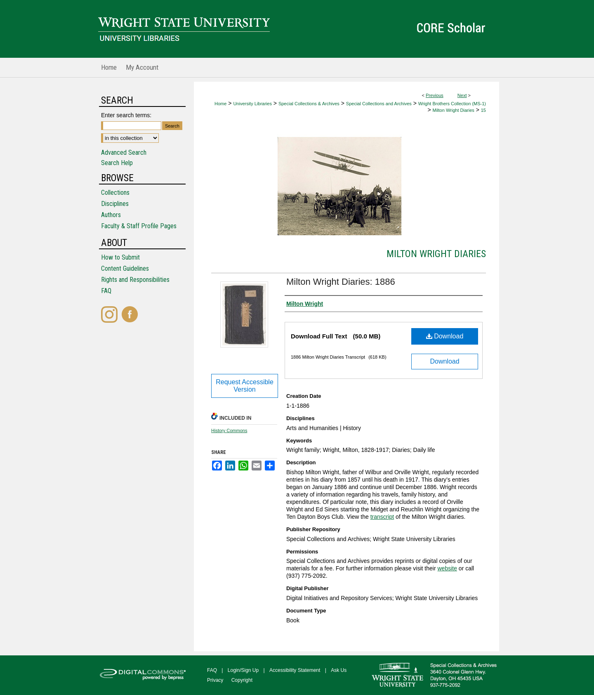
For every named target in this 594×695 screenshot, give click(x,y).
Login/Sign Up (243, 670)
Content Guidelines (125, 268)
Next (462, 95)
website (447, 568)
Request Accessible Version (244, 385)
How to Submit (120, 257)
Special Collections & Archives (308, 103)
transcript (382, 516)
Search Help (117, 163)
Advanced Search (123, 152)
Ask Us (338, 670)
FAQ (106, 291)
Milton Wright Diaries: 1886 (340, 282)
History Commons (229, 430)
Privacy (215, 680)
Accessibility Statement (294, 670)
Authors (111, 215)
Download (445, 336)
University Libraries (252, 103)
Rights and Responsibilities (135, 280)
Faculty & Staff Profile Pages (139, 226)
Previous (434, 95)
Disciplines (115, 204)
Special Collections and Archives (379, 103)
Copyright (241, 680)
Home (220, 103)
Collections (115, 192)
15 (483, 110)
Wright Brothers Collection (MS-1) (452, 103)
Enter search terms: (126, 115)
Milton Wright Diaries (453, 110)
